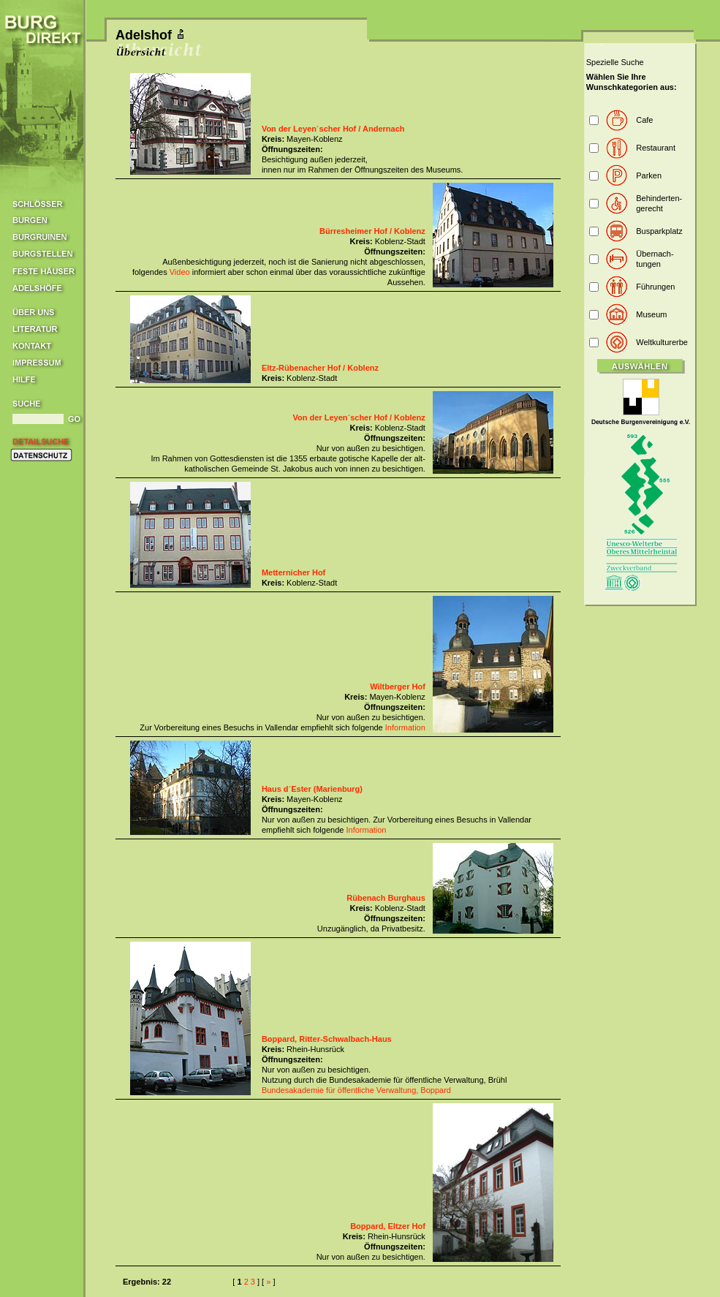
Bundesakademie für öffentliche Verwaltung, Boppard (356, 1090)
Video (180, 272)
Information (405, 727)
